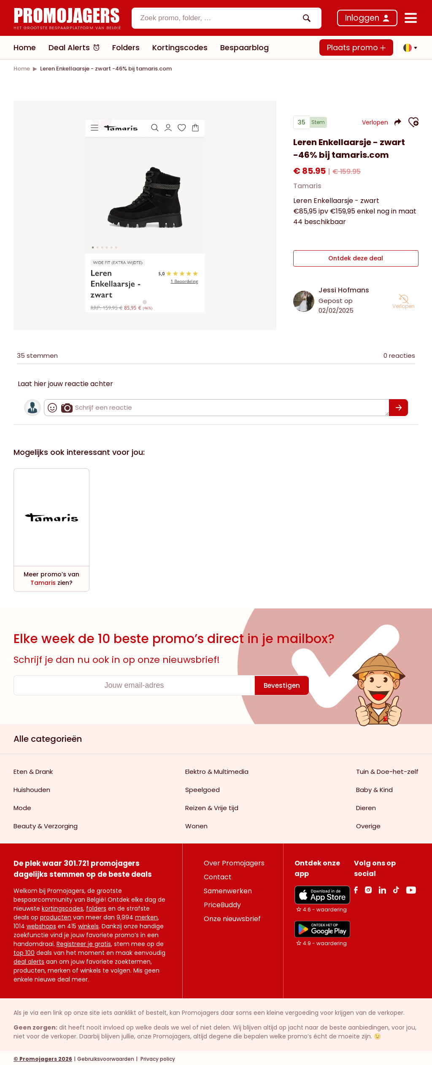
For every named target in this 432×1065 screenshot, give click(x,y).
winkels (88, 924)
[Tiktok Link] (396, 888)
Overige (368, 823)
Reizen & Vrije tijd (211, 805)
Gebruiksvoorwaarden (105, 1056)
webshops (41, 924)
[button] (407, 47)
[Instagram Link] (368, 888)
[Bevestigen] (398, 405)
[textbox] (219, 18)
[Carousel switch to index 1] (145, 301)
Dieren (366, 805)
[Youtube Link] (411, 888)
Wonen (196, 823)
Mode (22, 805)
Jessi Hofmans (344, 288)
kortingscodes (62, 906)
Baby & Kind (374, 787)
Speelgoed (202, 787)
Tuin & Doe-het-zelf (387, 769)
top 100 (24, 950)
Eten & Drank (33, 769)
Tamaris (307, 189)
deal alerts (29, 959)
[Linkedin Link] (382, 888)
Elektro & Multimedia (216, 769)
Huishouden (32, 787)
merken (146, 915)
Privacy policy (157, 1056)
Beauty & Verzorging (46, 823)
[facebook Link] (356, 888)
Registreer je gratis (84, 942)
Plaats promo (356, 47)
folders (96, 906)
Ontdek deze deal (356, 259)
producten (55, 915)
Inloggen (362, 18)
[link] (22, 68)
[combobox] (226, 18)
